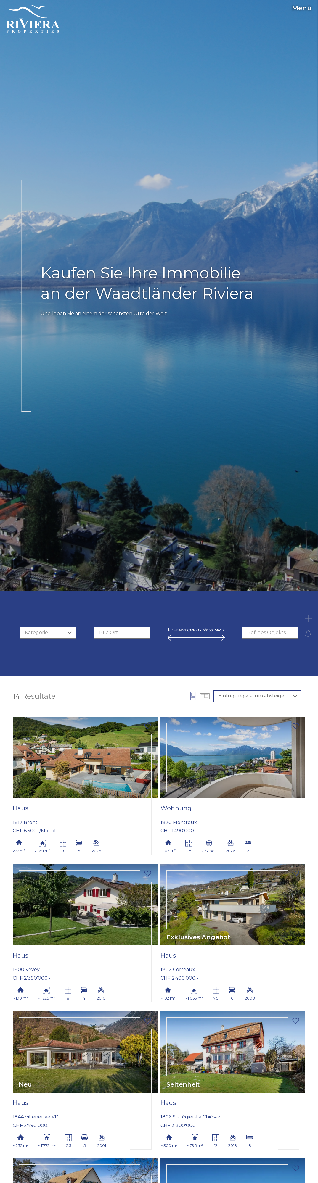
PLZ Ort (108, 632)
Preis (173, 630)
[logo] (33, 19)
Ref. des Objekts (266, 632)
